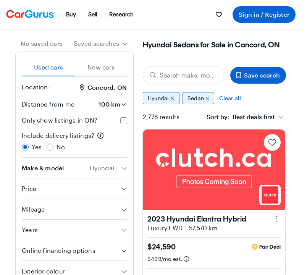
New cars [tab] (101, 67)
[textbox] (241, 116)
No (61, 146)
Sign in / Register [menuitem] (264, 14)
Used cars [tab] (48, 67)
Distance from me (48, 104)
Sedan (198, 98)
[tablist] (74, 67)
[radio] (25, 147)
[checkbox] (123, 120)
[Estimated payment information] (186, 259)
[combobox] (101, 44)
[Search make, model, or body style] (183, 75)
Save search (258, 75)
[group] (214, 98)
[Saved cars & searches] (218, 14)
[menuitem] (71, 14)
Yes (37, 146)
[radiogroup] (74, 141)
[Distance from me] (106, 104)
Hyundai (161, 98)
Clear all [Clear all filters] (230, 98)
